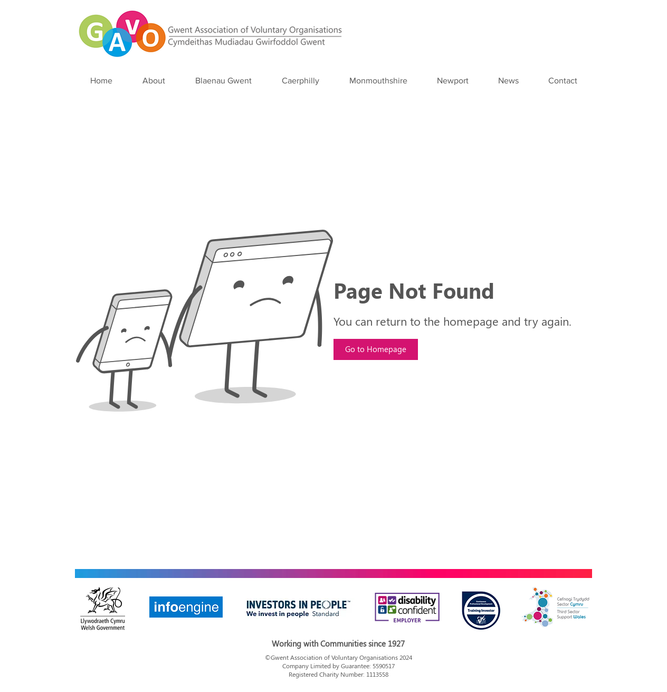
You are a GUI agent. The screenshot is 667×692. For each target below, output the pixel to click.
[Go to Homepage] (376, 349)
